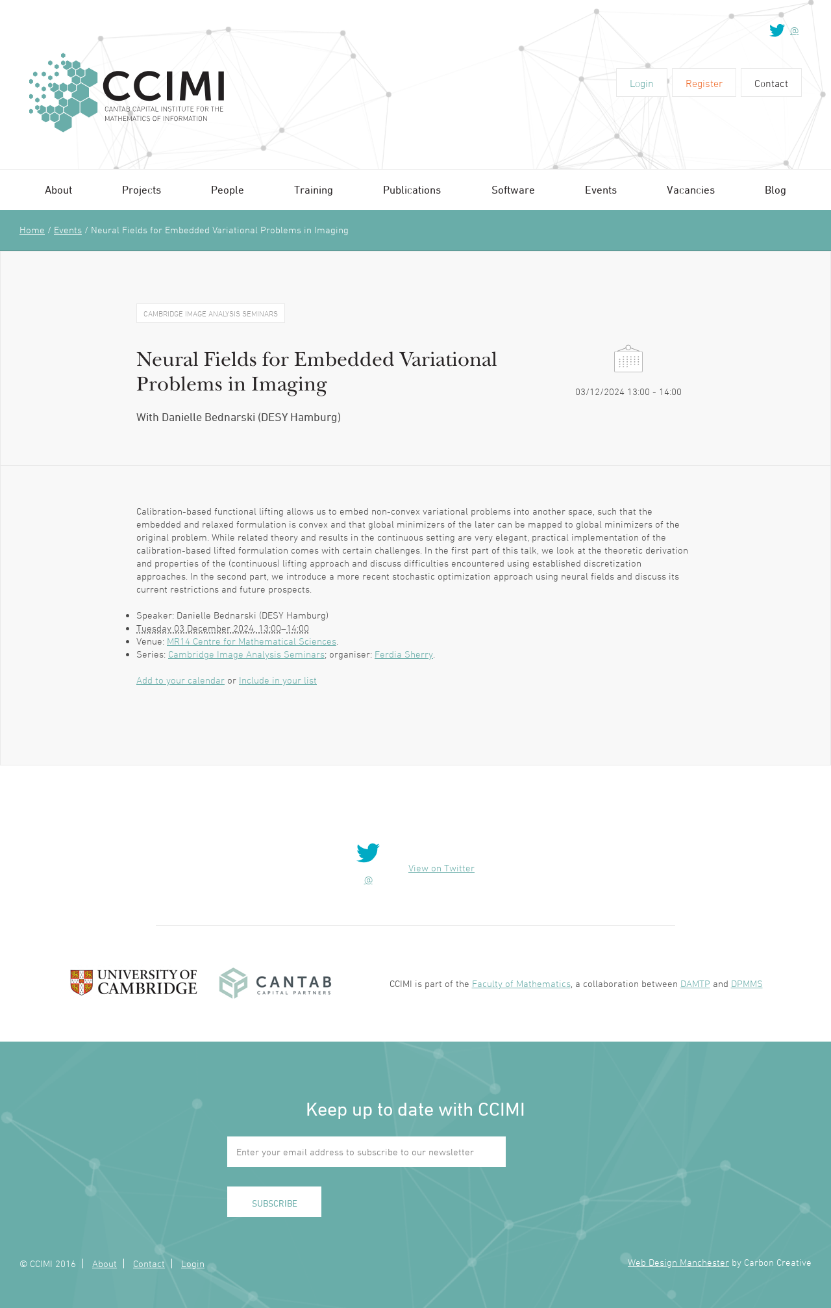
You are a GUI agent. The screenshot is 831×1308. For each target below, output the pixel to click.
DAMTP (695, 983)
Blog (775, 189)
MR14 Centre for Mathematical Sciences (251, 641)
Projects (141, 189)
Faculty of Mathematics (521, 983)
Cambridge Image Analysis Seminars (246, 654)
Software (513, 189)
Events (601, 189)
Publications (412, 189)
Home (32, 229)
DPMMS (747, 983)
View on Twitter (441, 867)
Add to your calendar (180, 680)
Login (642, 83)
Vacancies (691, 189)
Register (704, 83)
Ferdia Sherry (404, 654)
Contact (771, 83)
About (58, 189)
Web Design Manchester (678, 1262)
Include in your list (278, 680)
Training (313, 189)
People (227, 189)
